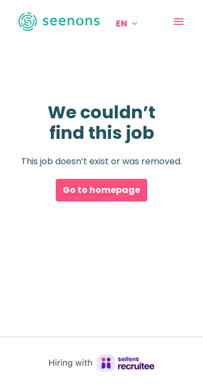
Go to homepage (101, 190)
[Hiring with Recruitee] (101, 363)
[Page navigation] (178, 21)
